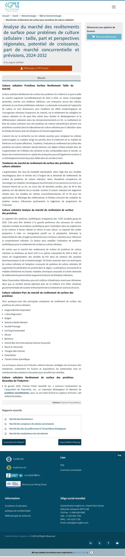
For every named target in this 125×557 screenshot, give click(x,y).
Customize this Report (14, 442)
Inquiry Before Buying (70, 442)
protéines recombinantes (17, 393)
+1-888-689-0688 (77, 513)
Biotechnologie (29, 15)
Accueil (5, 15)
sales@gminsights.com (77, 523)
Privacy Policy (80, 553)
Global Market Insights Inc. (17, 536)
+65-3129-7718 (73, 519)
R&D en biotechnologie (50, 15)
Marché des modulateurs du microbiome (28, 434)
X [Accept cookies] (91, 553)
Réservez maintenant (104, 36)
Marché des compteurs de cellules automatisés (31, 424)
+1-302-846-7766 (73, 516)
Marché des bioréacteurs (21, 419)
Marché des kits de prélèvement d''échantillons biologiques (37, 429)
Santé (15, 15)
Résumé (41, 78)
